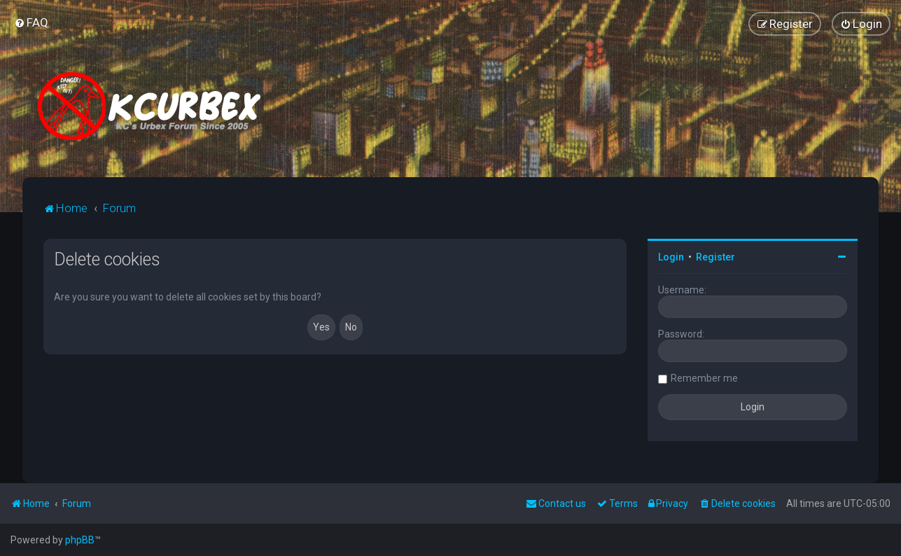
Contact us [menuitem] (556, 503)
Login (671, 257)
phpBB (80, 539)
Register (715, 257)
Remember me (704, 378)
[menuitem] (31, 22)
